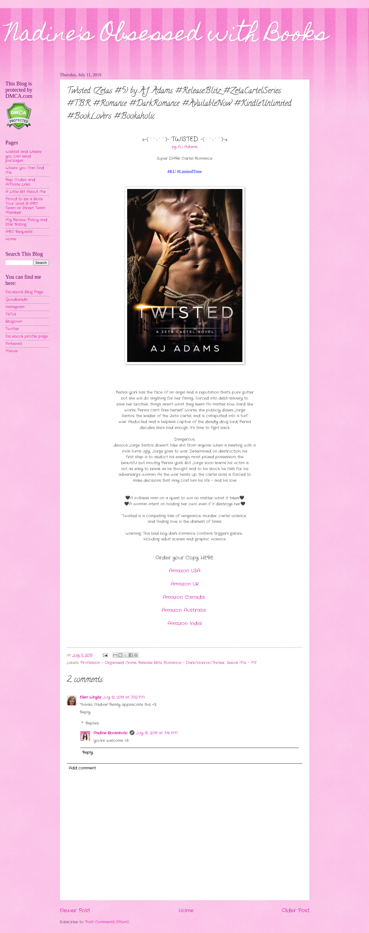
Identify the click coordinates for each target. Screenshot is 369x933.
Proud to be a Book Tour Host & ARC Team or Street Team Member (25, 206)
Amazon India (184, 623)
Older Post (295, 910)
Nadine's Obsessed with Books (166, 35)
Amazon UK (184, 583)
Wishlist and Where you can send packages (23, 156)
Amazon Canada (185, 597)
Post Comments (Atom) (107, 922)
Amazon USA (184, 570)
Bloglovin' (13, 321)
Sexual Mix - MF (242, 662)
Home (186, 910)
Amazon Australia (185, 610)
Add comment (82, 768)
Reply (85, 712)
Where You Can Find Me (24, 170)
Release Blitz (150, 662)
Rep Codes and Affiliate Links (20, 182)
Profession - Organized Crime (108, 662)
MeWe (11, 351)
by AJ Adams (184, 147)
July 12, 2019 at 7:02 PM (124, 697)
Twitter (12, 328)
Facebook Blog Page (24, 292)
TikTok (10, 314)
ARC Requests (18, 231)
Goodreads (16, 299)
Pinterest (13, 343)
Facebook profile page (26, 336)
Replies (92, 723)
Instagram (14, 307)
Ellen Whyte (90, 697)
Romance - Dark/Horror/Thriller (194, 662)
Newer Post (75, 910)
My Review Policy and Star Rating (26, 222)
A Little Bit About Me (25, 191)
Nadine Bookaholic (110, 733)
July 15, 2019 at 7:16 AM (157, 733)
